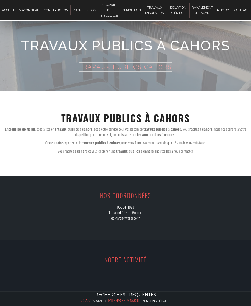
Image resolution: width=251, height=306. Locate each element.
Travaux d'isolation (154, 10)
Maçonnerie (29, 10)
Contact (241, 10)
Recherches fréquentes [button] (125, 294)
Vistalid (99, 301)
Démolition (131, 10)
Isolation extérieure (178, 10)
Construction (56, 10)
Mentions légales (155, 301)
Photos (223, 10)
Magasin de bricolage (109, 10)
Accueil (8, 10)
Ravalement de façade (202, 10)
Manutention (84, 10)
